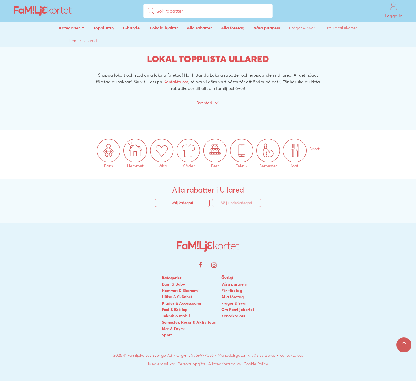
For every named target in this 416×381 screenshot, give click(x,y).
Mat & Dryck (173, 328)
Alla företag (232, 28)
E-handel (132, 28)
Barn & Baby (173, 284)
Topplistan (103, 28)
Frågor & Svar (302, 28)
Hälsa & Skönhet (177, 296)
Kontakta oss (176, 81)
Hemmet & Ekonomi (180, 290)
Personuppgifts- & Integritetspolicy (209, 364)
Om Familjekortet (340, 28)
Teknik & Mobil (176, 316)
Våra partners (267, 28)
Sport (167, 335)
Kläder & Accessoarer (182, 303)
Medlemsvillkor (161, 364)
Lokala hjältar (164, 28)
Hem (73, 40)
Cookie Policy (256, 364)
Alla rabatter (199, 28)
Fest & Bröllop (175, 309)
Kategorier (70, 28)
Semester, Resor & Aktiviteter (189, 322)
